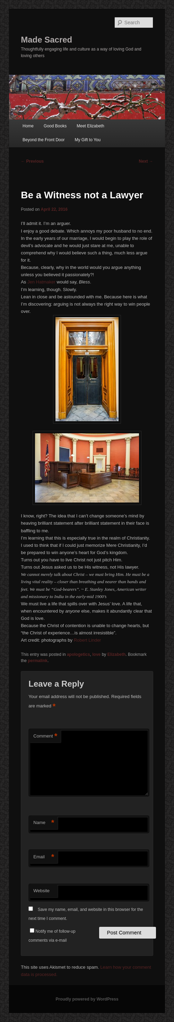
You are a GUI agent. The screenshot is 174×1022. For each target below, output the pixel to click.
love (96, 654)
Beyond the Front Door (43, 139)
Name (43, 823)
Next (146, 161)
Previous (32, 161)
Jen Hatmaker (41, 281)
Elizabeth (116, 654)
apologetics (78, 654)
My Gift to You (88, 139)
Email (43, 857)
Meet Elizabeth (90, 126)
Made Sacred (46, 39)
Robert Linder (87, 640)
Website (41, 890)
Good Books (55, 126)
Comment (45, 736)
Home (28, 126)
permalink (37, 660)
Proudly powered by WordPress (86, 999)
